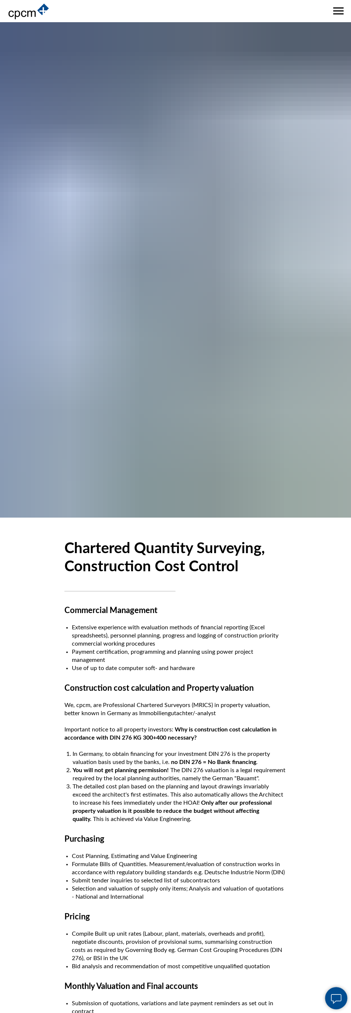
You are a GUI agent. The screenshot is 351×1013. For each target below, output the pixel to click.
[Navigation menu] (338, 11)
